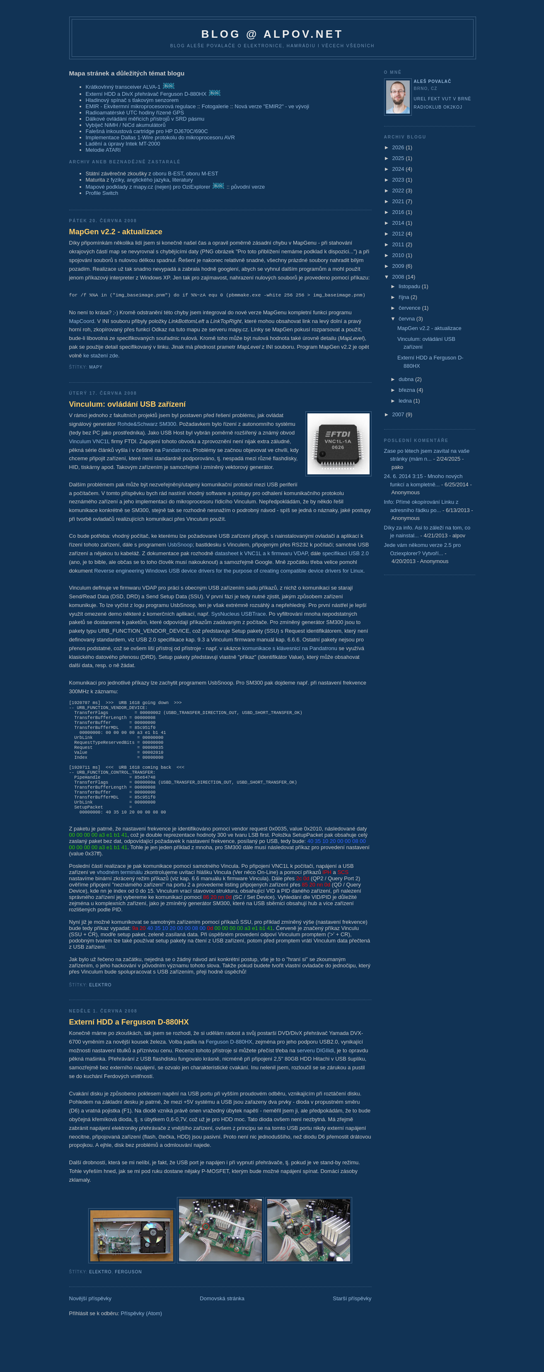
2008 (399, 277)
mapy (96, 367)
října (405, 297)
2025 (399, 158)
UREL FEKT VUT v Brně (442, 99)
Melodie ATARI (103, 150)
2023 (399, 180)
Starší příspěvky (352, 1317)
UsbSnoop (180, 545)
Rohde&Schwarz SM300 (147, 424)
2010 (399, 255)
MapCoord (81, 321)
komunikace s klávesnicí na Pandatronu (289, 648)
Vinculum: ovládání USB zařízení (127, 404)
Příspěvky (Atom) (141, 1332)
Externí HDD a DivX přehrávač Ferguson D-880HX (146, 94)
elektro (100, 1004)
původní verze (248, 187)
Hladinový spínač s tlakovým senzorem (132, 100)
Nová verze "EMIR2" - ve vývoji (272, 106)
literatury (182, 180)
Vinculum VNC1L (89, 441)
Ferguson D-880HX (229, 1061)
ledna (406, 401)
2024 (399, 169)
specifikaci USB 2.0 (345, 553)
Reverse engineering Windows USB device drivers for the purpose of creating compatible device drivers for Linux (228, 571)
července (410, 308)
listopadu (410, 286)
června (407, 319)
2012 (399, 234)
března (407, 390)
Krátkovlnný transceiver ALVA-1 (123, 87)
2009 (399, 266)
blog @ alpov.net (272, 34)
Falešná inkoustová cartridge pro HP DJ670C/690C (147, 131)
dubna (407, 379)
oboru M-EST (202, 173)
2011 (399, 244)
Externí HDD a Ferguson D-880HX (129, 1041)
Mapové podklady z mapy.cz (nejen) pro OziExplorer (148, 187)
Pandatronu (176, 450)
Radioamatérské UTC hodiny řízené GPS (135, 112)
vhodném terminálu (120, 891)
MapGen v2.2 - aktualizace (115, 232)
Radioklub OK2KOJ (438, 107)
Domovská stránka (222, 1317)
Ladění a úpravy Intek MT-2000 (123, 144)
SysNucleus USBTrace (238, 614)
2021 (399, 201)
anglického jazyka (148, 180)
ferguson (128, 1291)
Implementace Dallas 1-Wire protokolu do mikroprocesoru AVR (160, 137)
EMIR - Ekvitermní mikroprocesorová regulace (141, 106)
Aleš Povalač (433, 81)
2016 (399, 212)
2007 (399, 414)
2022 (399, 190)
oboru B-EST (167, 173)
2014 (399, 223)
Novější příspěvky (90, 1317)
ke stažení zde (100, 355)
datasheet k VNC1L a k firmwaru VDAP (261, 553)
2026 (399, 147)
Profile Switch (102, 193)
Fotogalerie (215, 106)
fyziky (117, 180)
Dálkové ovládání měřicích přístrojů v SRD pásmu (145, 119)
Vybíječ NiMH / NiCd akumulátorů (126, 125)
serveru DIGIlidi (315, 1069)
